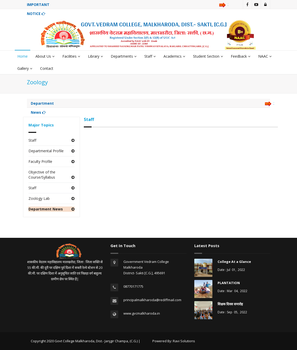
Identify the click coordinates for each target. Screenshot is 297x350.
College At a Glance (234, 261)
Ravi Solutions (184, 341)
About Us (45, 56)
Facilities (71, 56)
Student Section (208, 56)
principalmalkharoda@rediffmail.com (152, 300)
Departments (124, 56)
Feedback (240, 56)
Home (22, 56)
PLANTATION (229, 282)
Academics (174, 56)
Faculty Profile (40, 161)
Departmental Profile (46, 150)
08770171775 (133, 286)
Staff (150, 56)
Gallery (24, 68)
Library (95, 56)
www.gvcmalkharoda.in (141, 313)
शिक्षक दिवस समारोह (230, 304)
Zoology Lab (39, 198)
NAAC (265, 56)
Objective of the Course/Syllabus (41, 175)
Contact (46, 68)
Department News (45, 209)
